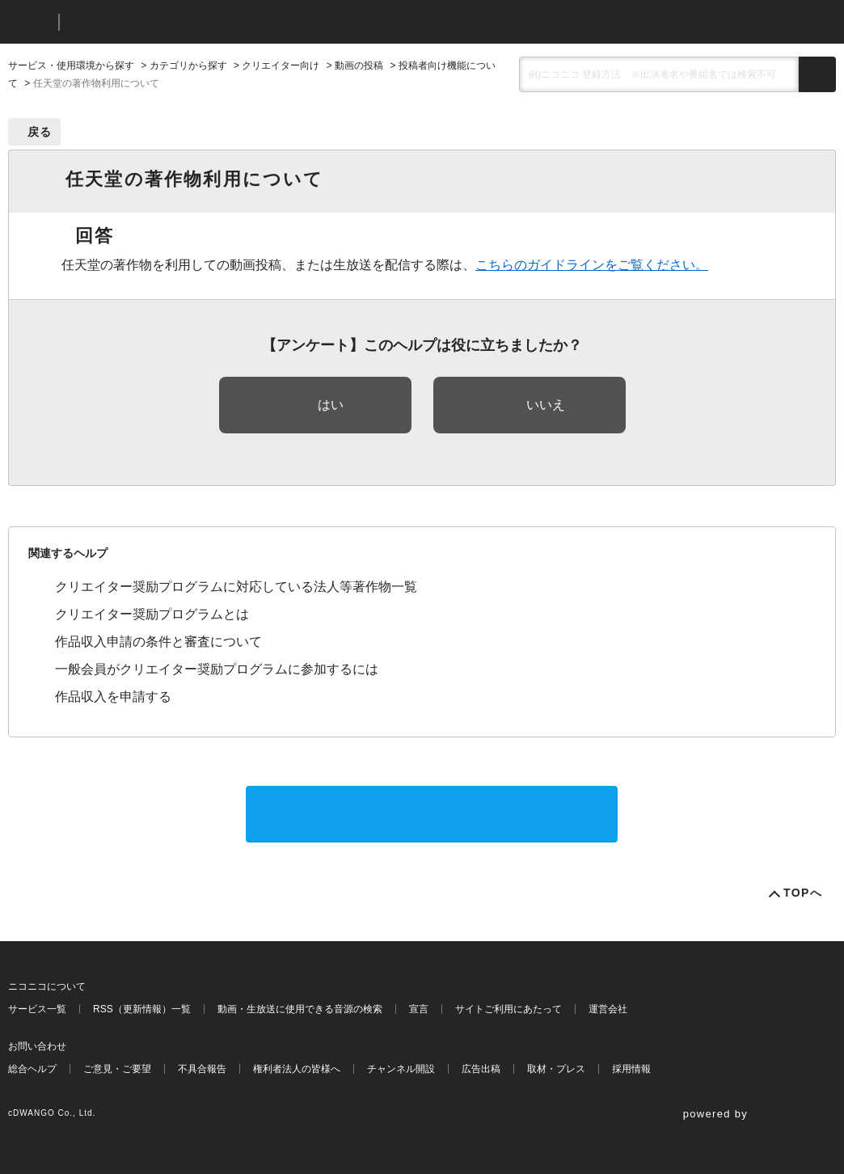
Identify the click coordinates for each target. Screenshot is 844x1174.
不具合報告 (202, 1069)
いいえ (545, 405)
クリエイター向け (280, 65)
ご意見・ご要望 (117, 1069)
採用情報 (631, 1069)
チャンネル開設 (401, 1069)
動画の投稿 (359, 65)
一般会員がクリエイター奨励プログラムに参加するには (216, 669)
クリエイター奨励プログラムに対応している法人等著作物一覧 (236, 586)
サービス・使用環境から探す (71, 65)
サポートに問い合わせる (432, 814)
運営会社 (608, 1009)
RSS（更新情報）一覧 (142, 1009)
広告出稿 (481, 1069)
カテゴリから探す (188, 65)
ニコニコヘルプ (157, 22)
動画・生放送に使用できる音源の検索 (299, 1009)
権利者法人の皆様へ (296, 1069)
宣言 (418, 1009)
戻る (40, 131)
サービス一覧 (37, 1009)
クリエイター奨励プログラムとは (152, 614)
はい (331, 405)
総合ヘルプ (32, 1069)
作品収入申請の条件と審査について (158, 641)
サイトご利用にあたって (508, 1009)
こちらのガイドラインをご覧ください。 (591, 265)
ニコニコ (30, 22)
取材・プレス (556, 1069)
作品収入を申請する (113, 696)
